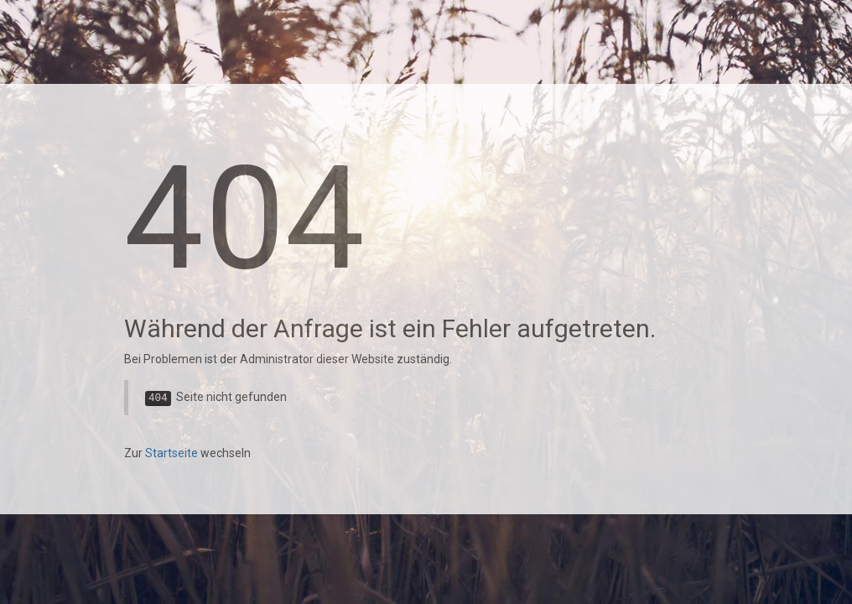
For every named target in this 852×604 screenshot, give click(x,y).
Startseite (171, 453)
